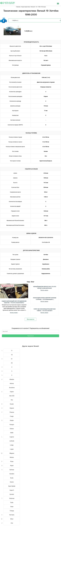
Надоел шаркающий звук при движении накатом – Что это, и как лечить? (14, 301)
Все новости (30, 319)
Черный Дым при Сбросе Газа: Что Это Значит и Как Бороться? (44, 287)
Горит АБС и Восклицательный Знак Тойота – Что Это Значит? (45, 309)
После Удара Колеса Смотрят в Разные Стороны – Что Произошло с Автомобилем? (44, 298)
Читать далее (13, 312)
